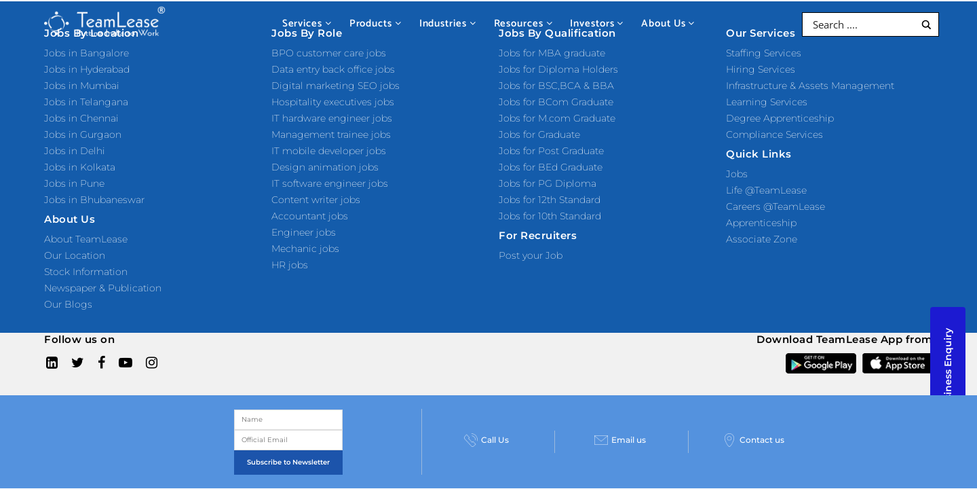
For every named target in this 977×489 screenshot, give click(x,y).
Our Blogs (68, 304)
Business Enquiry (948, 371)
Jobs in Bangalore (86, 53)
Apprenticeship (761, 223)
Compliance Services (774, 134)
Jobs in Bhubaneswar (94, 200)
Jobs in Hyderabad (87, 69)
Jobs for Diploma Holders (558, 69)
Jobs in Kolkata (79, 167)
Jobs (737, 174)
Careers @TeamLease (775, 206)
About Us (668, 23)
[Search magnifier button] (926, 25)
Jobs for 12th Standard (549, 200)
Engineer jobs (303, 232)
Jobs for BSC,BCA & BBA (556, 85)
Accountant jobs (309, 216)
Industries (447, 23)
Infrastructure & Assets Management (810, 85)
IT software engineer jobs (329, 183)
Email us (699, 458)
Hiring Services (760, 69)
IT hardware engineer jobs (331, 118)
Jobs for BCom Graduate (556, 102)
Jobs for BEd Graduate (550, 167)
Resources (523, 23)
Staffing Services (763, 53)
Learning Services (766, 102)
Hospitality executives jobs (332, 102)
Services (307, 23)
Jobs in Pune (74, 183)
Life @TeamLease (766, 190)
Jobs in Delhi (74, 151)
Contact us (848, 458)
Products (375, 23)
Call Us (572, 458)
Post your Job (530, 255)
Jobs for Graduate (539, 134)
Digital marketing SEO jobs (335, 85)
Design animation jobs (325, 167)
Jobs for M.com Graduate (557, 118)
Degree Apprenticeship (780, 118)
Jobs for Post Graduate (551, 151)
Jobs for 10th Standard (550, 216)
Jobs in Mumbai (81, 85)
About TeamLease (86, 239)
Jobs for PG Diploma (547, 183)
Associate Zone (761, 239)
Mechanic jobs (305, 248)
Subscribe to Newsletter (403, 460)
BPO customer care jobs (328, 53)
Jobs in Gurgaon (82, 134)
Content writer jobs (315, 200)
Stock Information (86, 272)
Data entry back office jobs (333, 69)
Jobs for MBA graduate (552, 53)
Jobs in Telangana (86, 102)
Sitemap (330, 411)
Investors (597, 23)
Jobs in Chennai (81, 118)
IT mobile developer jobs (328, 151)
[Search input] (862, 24)
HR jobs (289, 265)
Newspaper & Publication (102, 288)
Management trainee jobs (331, 134)
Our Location (74, 255)
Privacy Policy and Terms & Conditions (440, 411)
